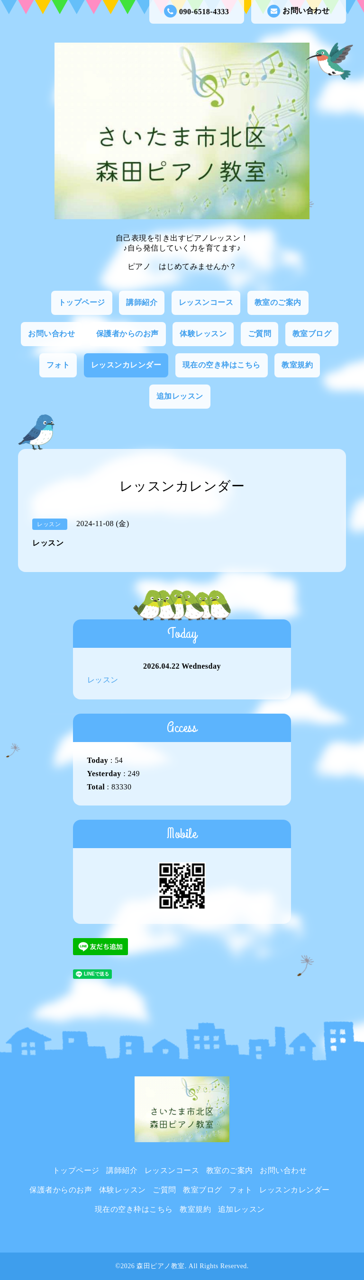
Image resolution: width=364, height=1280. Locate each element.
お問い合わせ (298, 11)
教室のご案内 (278, 302)
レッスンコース (206, 302)
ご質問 (260, 334)
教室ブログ (312, 334)
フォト (58, 365)
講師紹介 (141, 302)
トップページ (81, 302)
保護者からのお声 (127, 334)
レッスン (102, 680)
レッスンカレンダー (126, 365)
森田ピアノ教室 (160, 1266)
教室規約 (297, 365)
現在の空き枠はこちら (221, 365)
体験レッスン (203, 334)
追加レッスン (179, 396)
